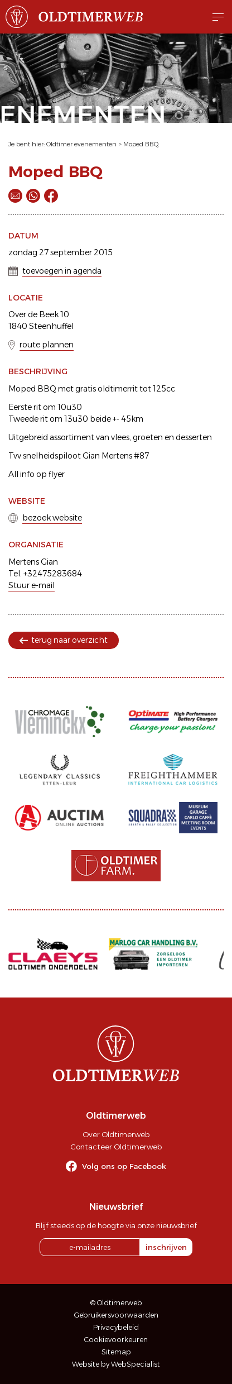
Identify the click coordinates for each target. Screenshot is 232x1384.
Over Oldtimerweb (116, 1134)
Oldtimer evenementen (81, 144)
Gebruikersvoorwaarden (116, 1315)
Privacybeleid (116, 1327)
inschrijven (166, 1247)
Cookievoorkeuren (116, 1339)
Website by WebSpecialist (116, 1364)
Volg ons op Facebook (124, 1166)
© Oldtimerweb (116, 1303)
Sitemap (116, 1352)
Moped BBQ (141, 144)
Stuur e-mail (31, 585)
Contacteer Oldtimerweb (116, 1146)
